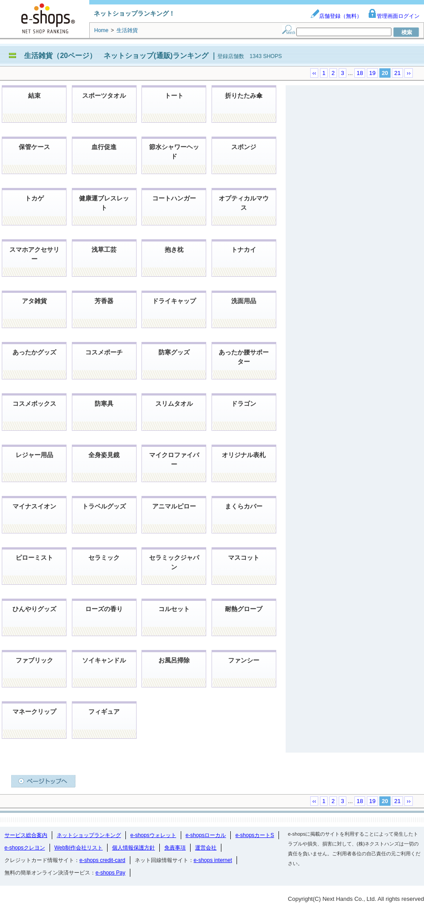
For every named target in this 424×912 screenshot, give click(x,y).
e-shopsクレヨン (24, 848)
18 (360, 73)
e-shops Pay (110, 873)
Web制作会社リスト (78, 848)
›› (409, 73)
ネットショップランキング (89, 835)
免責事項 (175, 848)
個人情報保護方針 (133, 848)
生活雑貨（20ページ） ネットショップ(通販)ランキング (117, 55)
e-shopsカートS (254, 835)
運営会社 (205, 848)
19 (372, 73)
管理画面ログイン (394, 16)
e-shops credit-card (102, 860)
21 (397, 73)
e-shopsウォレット (153, 835)
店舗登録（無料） (336, 16)
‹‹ (314, 73)
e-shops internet (213, 860)
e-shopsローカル (206, 835)
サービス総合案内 (25, 835)
